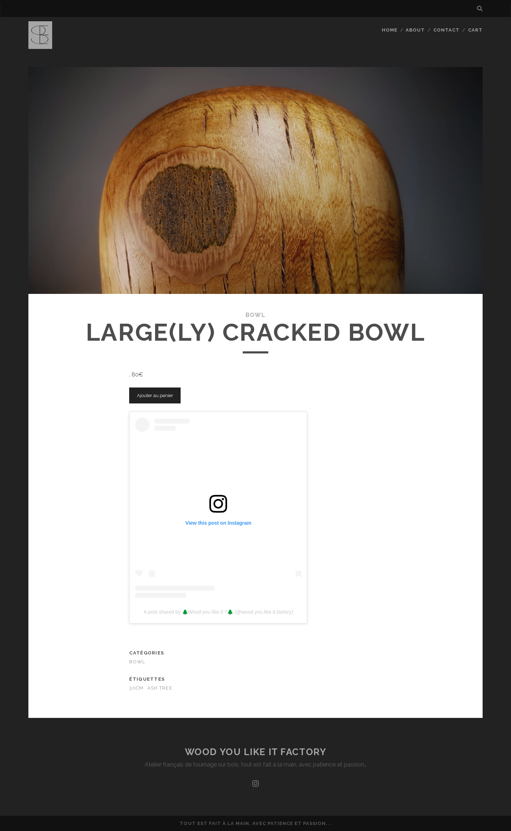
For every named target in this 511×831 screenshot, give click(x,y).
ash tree (159, 688)
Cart (475, 30)
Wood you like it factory (255, 752)
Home (389, 30)
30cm (136, 688)
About (415, 30)
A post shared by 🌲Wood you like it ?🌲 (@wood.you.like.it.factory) (218, 612)
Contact (446, 30)
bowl (255, 315)
